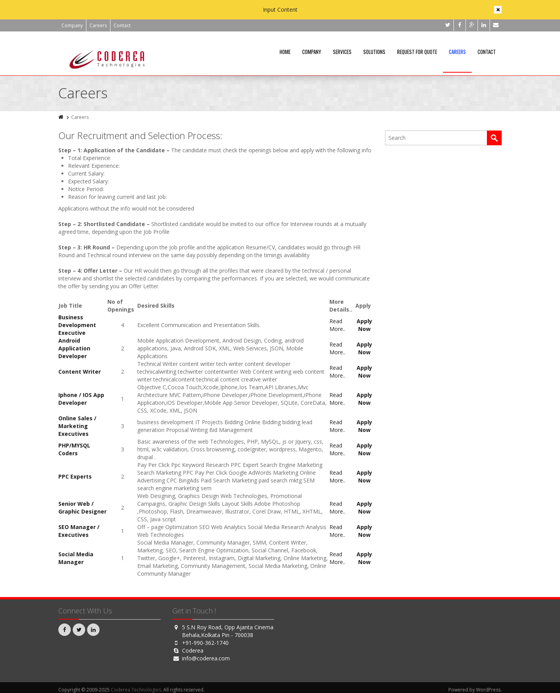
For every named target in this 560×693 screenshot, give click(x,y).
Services (342, 52)
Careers (98, 25)
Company (72, 25)
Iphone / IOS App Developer (81, 398)
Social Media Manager (75, 558)
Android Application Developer (74, 348)
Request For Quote (417, 52)
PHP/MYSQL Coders (74, 449)
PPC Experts (75, 476)
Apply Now (364, 325)
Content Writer (79, 371)
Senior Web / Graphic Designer (82, 507)
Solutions (374, 52)
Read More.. (337, 325)
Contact (122, 25)
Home (285, 52)
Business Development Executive (77, 324)
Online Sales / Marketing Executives (77, 425)
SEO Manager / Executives (79, 530)
